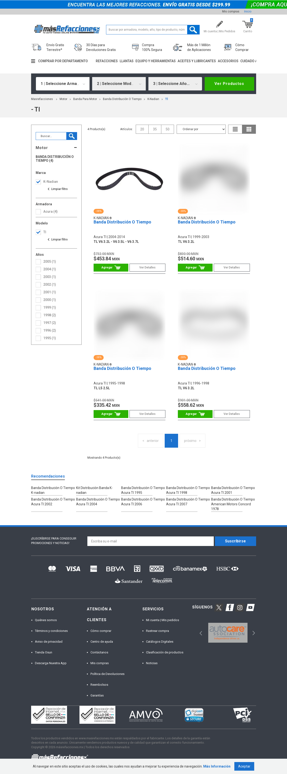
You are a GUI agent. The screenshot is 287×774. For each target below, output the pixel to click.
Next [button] (253, 633)
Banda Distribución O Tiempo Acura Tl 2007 (188, 501)
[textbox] (153, 29)
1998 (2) (49, 315)
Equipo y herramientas (155, 61)
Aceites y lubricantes (197, 61)
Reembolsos (99, 684)
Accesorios (228, 61)
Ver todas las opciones (57, 189)
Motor (63, 99)
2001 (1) (49, 292)
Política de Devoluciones (107, 674)
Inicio (247, 11)
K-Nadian (153, 99)
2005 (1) (49, 261)
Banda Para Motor (85, 99)
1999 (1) (49, 307)
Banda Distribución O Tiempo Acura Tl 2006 (143, 501)
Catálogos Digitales (159, 641)
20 (142, 129)
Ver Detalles (147, 267)
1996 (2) (49, 330)
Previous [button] (199, 633)
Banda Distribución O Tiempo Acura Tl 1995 (143, 490)
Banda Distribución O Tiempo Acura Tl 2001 (233, 490)
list (235, 129)
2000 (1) (49, 300)
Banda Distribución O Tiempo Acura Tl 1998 (188, 490)
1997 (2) (49, 323)
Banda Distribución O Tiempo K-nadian (53, 490)
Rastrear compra (157, 631)
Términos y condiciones (51, 631)
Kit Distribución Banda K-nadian (94, 490)
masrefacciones (42, 99)
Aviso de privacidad (48, 641)
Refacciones (107, 61)
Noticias (152, 663)
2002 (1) (49, 284)
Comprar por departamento (63, 61)
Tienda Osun (43, 652)
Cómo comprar (100, 631)
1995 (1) (49, 338)
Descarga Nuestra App (51, 663)
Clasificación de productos (164, 652)
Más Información (217, 766)
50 (167, 129)
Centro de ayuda (101, 641)
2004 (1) (49, 269)
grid (249, 129)
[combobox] (63, 83)
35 (155, 129)
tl (166, 99)
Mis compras (230, 11)
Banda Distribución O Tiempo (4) (55, 158)
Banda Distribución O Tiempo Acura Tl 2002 (53, 501)
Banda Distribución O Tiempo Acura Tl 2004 (98, 501)
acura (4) (50, 211)
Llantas (127, 61)
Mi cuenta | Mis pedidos (162, 620)
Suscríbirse (235, 541)
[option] (228, 633)
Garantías (97, 695)
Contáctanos (99, 652)
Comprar (111, 268)
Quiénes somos (46, 620)
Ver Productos (229, 83)
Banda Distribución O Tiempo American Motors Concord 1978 (233, 504)
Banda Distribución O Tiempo (122, 99)
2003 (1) (49, 277)
